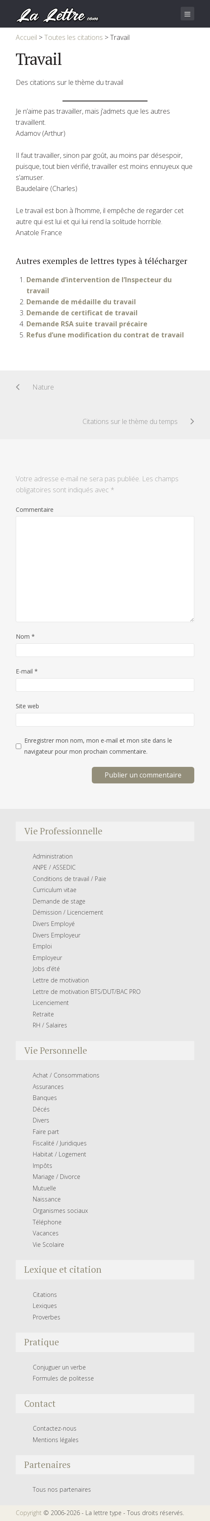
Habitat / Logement (59, 1154)
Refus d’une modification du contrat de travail (105, 335)
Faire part (46, 1132)
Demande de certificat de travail (82, 312)
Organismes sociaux (60, 1211)
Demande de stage (59, 901)
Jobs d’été (46, 969)
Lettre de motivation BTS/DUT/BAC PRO (87, 992)
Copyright (29, 1513)
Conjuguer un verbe (59, 1367)
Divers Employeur (56, 935)
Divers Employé (54, 924)
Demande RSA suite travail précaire (87, 323)
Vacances (46, 1233)
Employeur (47, 958)
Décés (41, 1109)
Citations (45, 1295)
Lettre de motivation (61, 980)
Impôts (42, 1166)
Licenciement (51, 1003)
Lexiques (45, 1306)
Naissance (47, 1199)
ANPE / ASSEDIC (54, 867)
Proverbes (46, 1317)
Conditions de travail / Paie (69, 879)
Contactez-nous (55, 1428)
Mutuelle (44, 1188)
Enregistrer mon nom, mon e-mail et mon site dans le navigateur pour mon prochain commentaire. (98, 745)
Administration (53, 856)
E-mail (27, 671)
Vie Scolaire (48, 1244)
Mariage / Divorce (56, 1177)
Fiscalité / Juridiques (60, 1143)
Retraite (43, 1014)
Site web (27, 706)
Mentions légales (56, 1440)
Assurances (48, 1087)
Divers (41, 1120)
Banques (45, 1098)
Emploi (42, 946)
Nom (25, 636)
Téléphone (47, 1222)
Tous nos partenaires (62, 1489)
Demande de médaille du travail (81, 301)
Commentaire (35, 509)
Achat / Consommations (66, 1075)
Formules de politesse (63, 1378)
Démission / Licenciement (68, 912)
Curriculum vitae (55, 890)
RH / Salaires (50, 1025)
